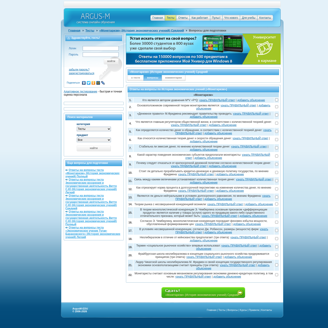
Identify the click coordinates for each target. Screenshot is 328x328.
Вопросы (232, 310)
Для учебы (248, 17)
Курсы (243, 310)
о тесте (135, 77)
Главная (157, 17)
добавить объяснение (251, 100)
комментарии (173, 77)
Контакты (265, 17)
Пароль (73, 54)
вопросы (152, 77)
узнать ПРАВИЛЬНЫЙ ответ (217, 100)
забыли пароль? (79, 69)
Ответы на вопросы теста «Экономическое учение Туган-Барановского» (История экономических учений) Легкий (92, 232)
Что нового (231, 17)
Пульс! (216, 17)
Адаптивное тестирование (80, 91)
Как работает (200, 17)
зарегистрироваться (81, 73)
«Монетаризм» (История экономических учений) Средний (141, 30)
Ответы (182, 17)
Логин (72, 48)
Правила (254, 310)
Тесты (170, 17)
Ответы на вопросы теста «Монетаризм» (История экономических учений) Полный (92, 173)
